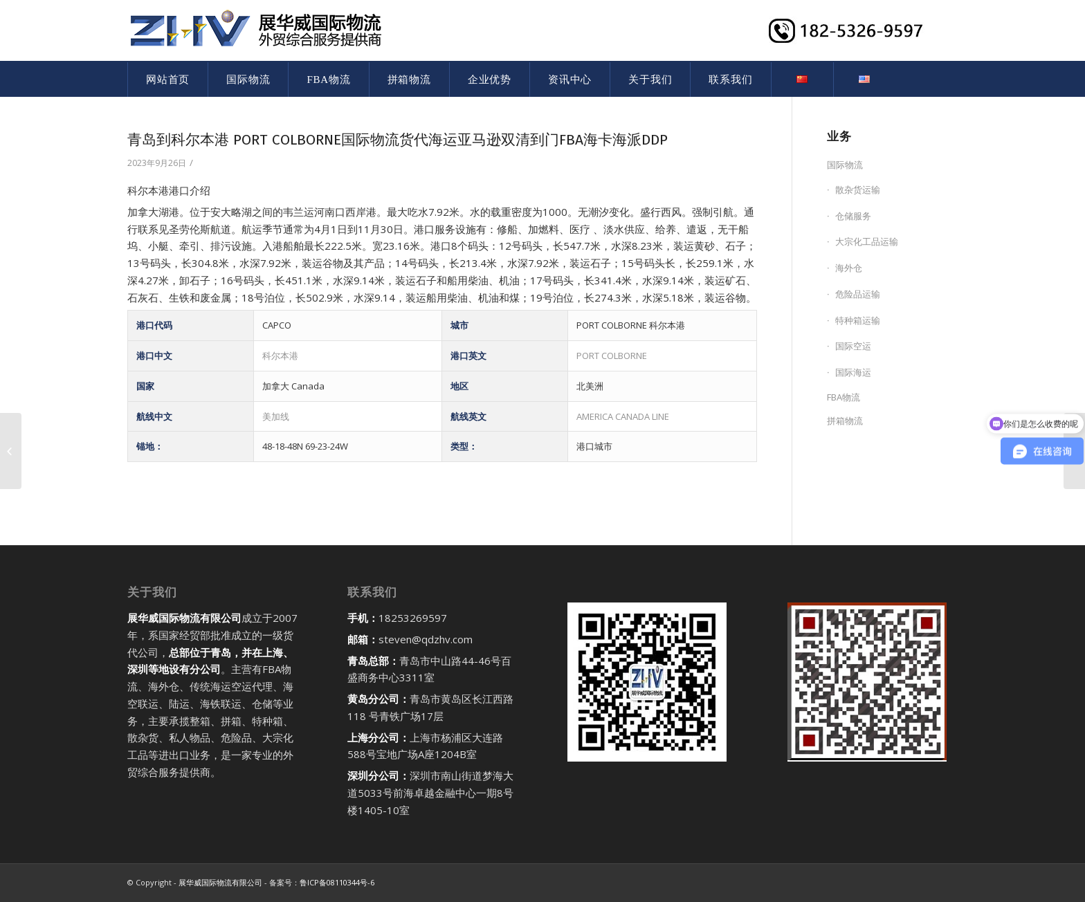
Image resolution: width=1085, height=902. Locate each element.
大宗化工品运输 (866, 241)
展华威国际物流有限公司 (220, 882)
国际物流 (845, 164)
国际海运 (853, 372)
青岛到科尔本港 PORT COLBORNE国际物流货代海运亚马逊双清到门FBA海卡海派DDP (397, 140)
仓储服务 (853, 216)
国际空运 (853, 346)
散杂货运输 (857, 189)
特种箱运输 (857, 320)
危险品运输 (857, 294)
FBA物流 (843, 397)
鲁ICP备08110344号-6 (337, 882)
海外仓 (848, 267)
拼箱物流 (845, 420)
